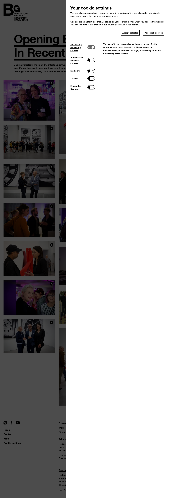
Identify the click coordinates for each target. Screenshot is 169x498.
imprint (134, 24)
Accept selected (130, 33)
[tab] (78, 47)
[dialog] (84, 249)
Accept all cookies (154, 33)
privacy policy (114, 24)
